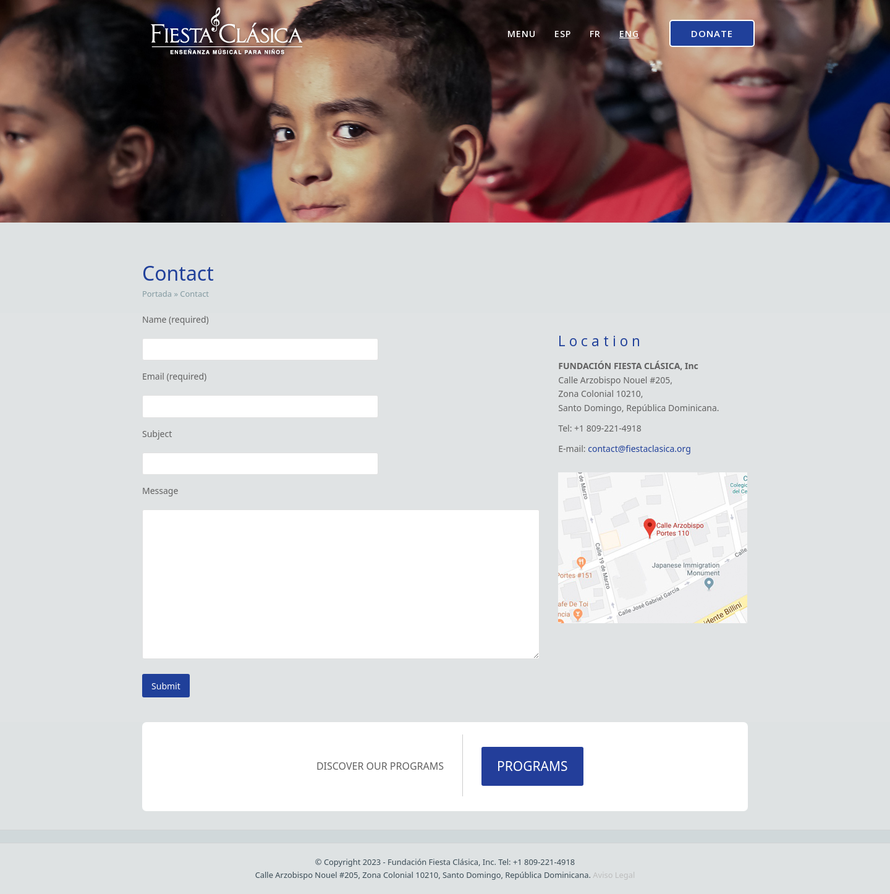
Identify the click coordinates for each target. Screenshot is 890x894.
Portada (157, 293)
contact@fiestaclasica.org (639, 448)
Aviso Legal (614, 874)
